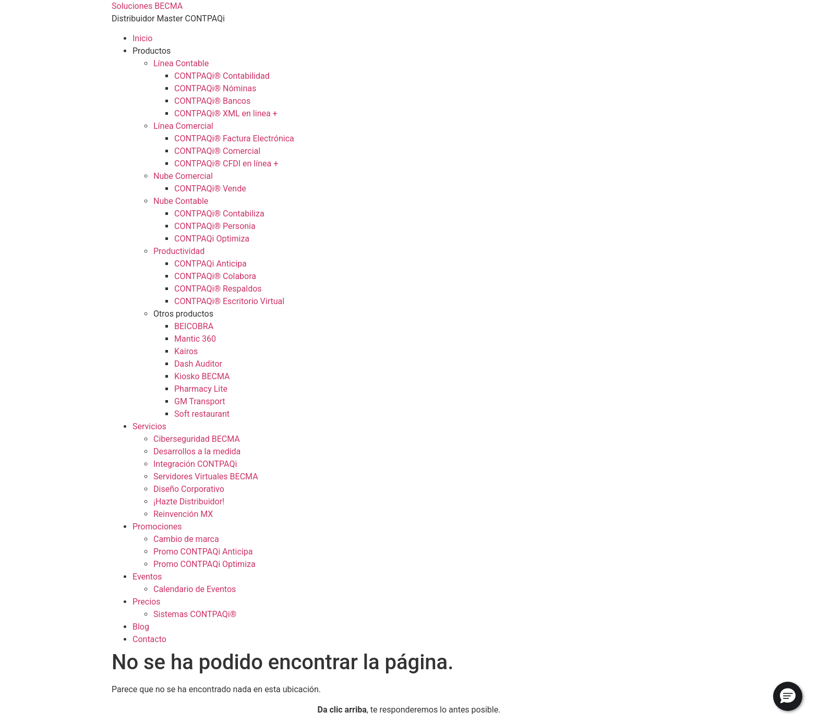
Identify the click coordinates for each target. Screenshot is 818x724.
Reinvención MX (183, 514)
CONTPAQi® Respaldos (218, 289)
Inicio (142, 38)
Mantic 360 (195, 339)
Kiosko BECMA (202, 376)
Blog (141, 627)
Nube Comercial (183, 176)
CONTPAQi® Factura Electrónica (234, 138)
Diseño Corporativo (188, 489)
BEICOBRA (193, 326)
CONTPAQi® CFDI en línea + (226, 163)
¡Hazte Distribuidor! (188, 501)
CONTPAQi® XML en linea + (226, 113)
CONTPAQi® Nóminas (215, 88)
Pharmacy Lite (200, 389)
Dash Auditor (198, 364)
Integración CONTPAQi (195, 464)
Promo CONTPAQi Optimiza (204, 564)
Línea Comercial (183, 126)
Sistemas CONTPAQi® (194, 614)
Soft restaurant (202, 414)
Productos (152, 51)
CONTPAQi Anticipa (210, 264)
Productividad (178, 251)
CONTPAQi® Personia (215, 226)
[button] (787, 696)
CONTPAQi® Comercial (217, 151)
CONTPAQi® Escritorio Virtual (229, 301)
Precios (147, 602)
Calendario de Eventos (194, 589)
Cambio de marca (186, 539)
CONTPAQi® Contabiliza (219, 214)
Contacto (149, 639)
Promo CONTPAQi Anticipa (202, 552)
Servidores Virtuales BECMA (205, 476)
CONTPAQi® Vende (210, 189)
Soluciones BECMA (147, 6)
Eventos (147, 577)
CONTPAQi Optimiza (211, 239)
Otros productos (183, 314)
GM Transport (199, 401)
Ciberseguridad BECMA (196, 439)
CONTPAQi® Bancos (212, 101)
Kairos (186, 351)
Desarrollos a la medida (196, 451)
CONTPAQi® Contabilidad (222, 76)
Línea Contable (181, 63)
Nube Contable (180, 201)
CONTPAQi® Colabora (215, 276)
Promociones (157, 527)
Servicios (149, 426)
